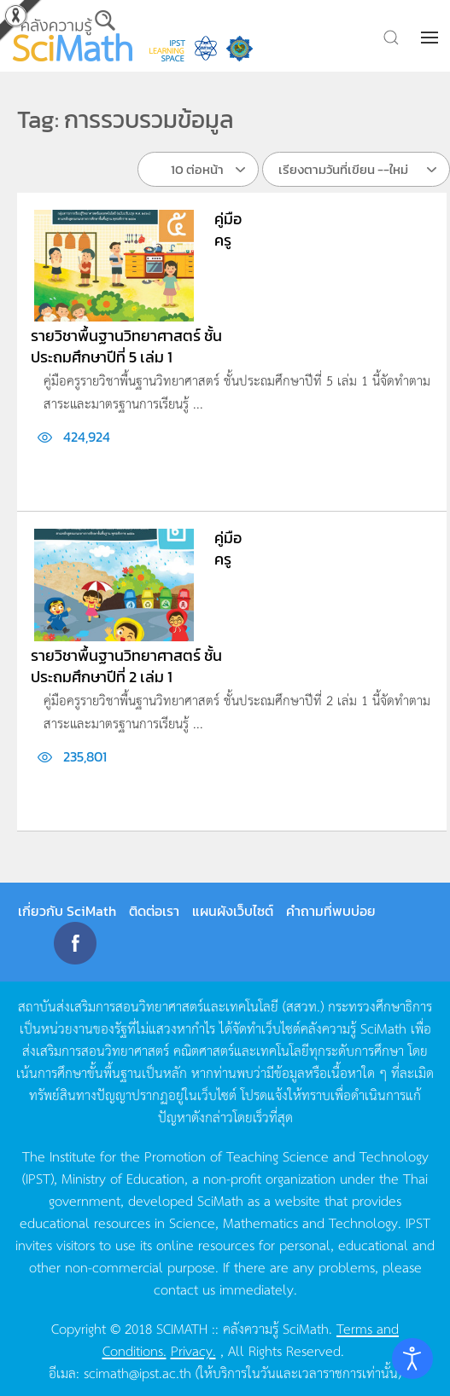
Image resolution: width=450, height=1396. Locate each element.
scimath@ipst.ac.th (137, 1372)
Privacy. (193, 1350)
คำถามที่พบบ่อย (331, 911)
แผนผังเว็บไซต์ (232, 911)
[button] (431, 37)
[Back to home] (72, 35)
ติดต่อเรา (154, 911)
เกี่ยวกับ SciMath (67, 911)
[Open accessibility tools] (412, 1358)
